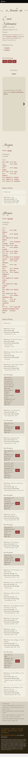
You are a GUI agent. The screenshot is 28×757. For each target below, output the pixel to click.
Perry (15, 296)
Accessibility (5, 732)
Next (23, 107)
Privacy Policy (12, 734)
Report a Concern (17, 732)
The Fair (10, 222)
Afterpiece (7, 50)
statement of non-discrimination (17, 752)
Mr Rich (15, 36)
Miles (15, 233)
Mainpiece (7, 48)
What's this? (8, 195)
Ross (15, 165)
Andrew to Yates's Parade (6, 283)
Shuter (15, 256)
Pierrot (7, 248)
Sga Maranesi (17, 245)
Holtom (16, 254)
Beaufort (4, 173)
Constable (4, 252)
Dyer (15, 177)
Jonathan (16, 281)
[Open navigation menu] (1, 1)
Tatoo (15, 268)
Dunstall (16, 293)
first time (12, 247)
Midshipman (5, 266)
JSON (5, 61)
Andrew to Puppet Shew (6, 289)
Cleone (9, 154)
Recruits (4, 273)
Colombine (5, 247)
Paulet (7, 175)
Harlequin (4, 235)
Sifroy (7, 165)
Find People (5, 736)
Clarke (15, 175)
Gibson (15, 171)
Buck (11, 300)
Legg (14, 273)
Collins (15, 287)
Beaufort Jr (5, 178)
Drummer (4, 270)
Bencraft (16, 237)
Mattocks (16, 271)
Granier (17, 312)
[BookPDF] (14, 107)
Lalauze (16, 248)
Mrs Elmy (16, 182)
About (21, 734)
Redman (16, 250)
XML (10, 61)
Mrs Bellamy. (17, 184)
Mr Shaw (9, 36)
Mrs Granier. (13, 314)
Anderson (16, 180)
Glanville (4, 169)
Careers (3, 734)
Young (15, 264)
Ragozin (8, 180)
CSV (14, 61)
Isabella (7, 182)
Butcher (8, 296)
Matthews (16, 275)
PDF (9, 74)
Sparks (15, 167)
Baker (11, 273)
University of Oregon (9, 738)
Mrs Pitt (16, 241)
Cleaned (9, 77)
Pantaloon (4, 239)
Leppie (15, 310)
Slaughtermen (5, 300)
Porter (7, 254)
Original (18, 74)
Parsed (17, 77)
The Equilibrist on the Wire (5, 277)
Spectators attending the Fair (5, 306)
